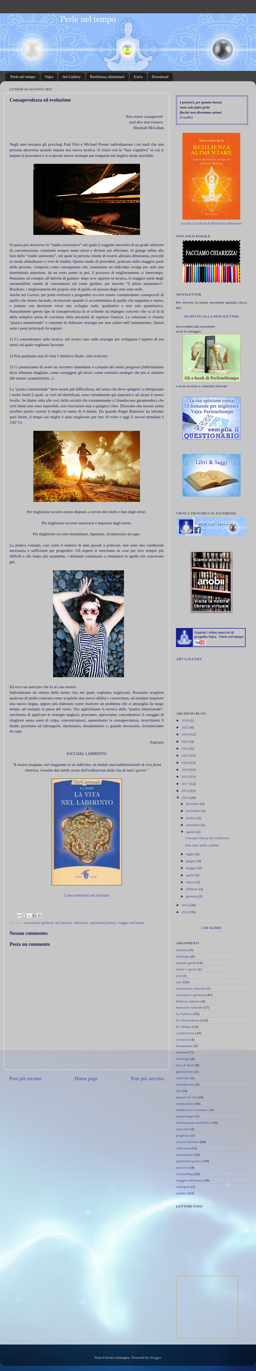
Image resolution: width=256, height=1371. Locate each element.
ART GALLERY (189, 659)
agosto (191, 832)
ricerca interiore (187, 1142)
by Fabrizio (63, 923)
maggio (192, 868)
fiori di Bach (185, 1065)
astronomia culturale (191, 988)
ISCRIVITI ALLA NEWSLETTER (211, 316)
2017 (186, 784)
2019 (186, 770)
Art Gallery (71, 77)
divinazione (184, 1046)
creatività (182, 1039)
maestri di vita (186, 1097)
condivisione (185, 1033)
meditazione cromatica (192, 1110)
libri (179, 1091)
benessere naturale (189, 1007)
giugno (191, 861)
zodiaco (181, 1193)
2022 (186, 748)
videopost (183, 1187)
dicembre (193, 804)
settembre (193, 825)
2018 (186, 776)
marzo (191, 882)
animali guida (186, 963)
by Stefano (183, 1027)
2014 (186, 905)
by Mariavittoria (187, 1020)
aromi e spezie (186, 969)
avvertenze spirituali (39, 923)
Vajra (49, 77)
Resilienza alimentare (107, 77)
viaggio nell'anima (131, 923)
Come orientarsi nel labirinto (86, 895)
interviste (182, 1078)
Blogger (155, 1357)
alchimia (182, 950)
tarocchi (181, 1167)
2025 (186, 727)
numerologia (185, 1116)
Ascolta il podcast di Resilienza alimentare (211, 223)
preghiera (183, 1135)
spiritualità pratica (103, 923)
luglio (190, 854)
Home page (86, 1078)
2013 (186, 912)
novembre (193, 811)
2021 (186, 755)
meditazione (185, 1104)
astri (179, 982)
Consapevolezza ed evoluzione (207, 838)
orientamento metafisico (193, 1123)
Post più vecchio (147, 1078)
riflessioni (81, 923)
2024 (186, 734)
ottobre (191, 818)
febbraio (192, 889)
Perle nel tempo (22, 77)
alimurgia (183, 956)
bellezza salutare (188, 1001)
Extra (138, 77)
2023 (186, 741)
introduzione (185, 1084)
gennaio (192, 896)
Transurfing (184, 1174)
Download (160, 77)
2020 (186, 763)
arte (178, 976)
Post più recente (25, 1078)
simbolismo (184, 1155)
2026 (186, 720)
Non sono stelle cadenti (202, 845)
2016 (186, 791)
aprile (190, 875)
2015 (186, 798)
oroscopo (182, 1129)
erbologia (183, 1059)
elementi (182, 1052)
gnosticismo (184, 1072)
